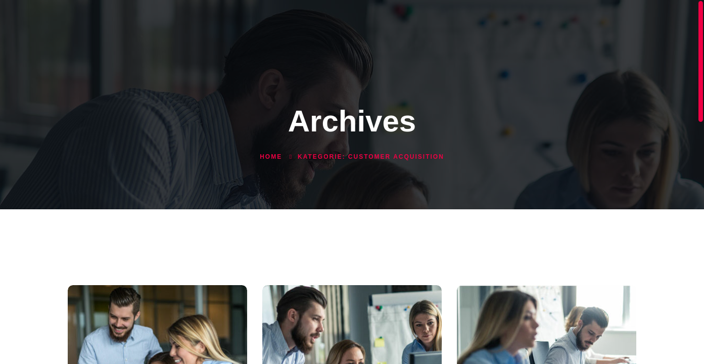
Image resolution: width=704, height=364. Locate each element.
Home (271, 156)
